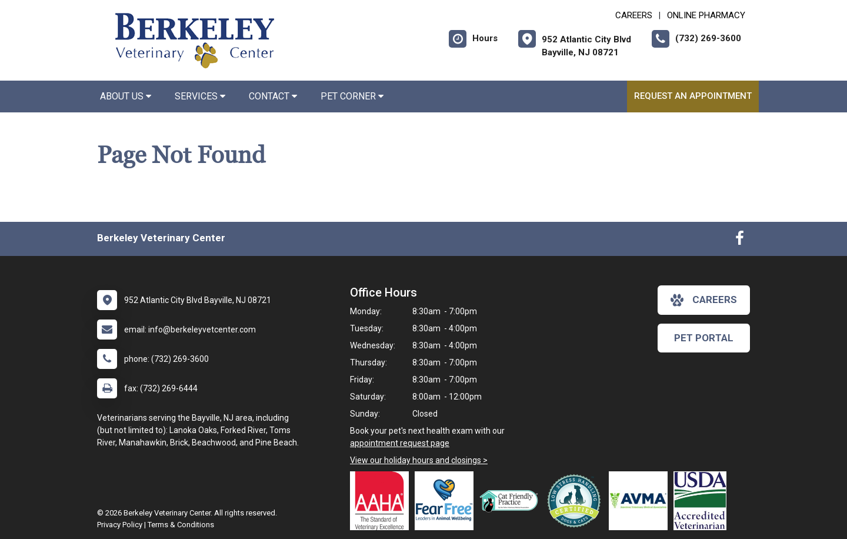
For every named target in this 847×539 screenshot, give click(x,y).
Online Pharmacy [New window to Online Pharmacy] (706, 15)
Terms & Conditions (181, 524)
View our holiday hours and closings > (419, 460)
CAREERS (633, 15)
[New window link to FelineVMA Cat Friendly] (511, 500)
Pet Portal (703, 338)
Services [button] (200, 96)
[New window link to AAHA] (382, 500)
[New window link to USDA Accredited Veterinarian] (702, 500)
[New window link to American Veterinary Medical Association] (641, 500)
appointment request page (399, 443)
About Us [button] (125, 96)
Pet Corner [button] (352, 96)
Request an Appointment (693, 96)
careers (704, 300)
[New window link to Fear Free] (447, 500)
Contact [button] (273, 96)
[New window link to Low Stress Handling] (576, 500)
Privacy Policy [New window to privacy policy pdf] (119, 524)
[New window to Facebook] (739, 240)
